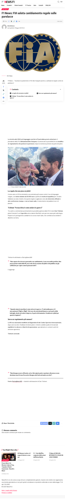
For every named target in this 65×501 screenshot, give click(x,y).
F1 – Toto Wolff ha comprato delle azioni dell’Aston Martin (39, 458)
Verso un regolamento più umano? (48, 93)
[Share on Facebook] (9, 21)
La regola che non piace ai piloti (20, 93)
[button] (3, 1)
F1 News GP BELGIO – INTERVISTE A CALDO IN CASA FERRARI (55, 458)
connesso (12, 435)
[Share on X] (11, 21)
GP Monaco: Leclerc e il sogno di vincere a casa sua (24, 458)
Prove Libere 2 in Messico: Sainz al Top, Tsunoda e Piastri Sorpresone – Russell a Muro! (8, 469)
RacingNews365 (18, 383)
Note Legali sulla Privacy (10, 493)
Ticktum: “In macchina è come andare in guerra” (21, 97)
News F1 (9, 1)
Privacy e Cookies (7, 495)
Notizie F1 (5, 9)
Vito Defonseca (11, 26)
